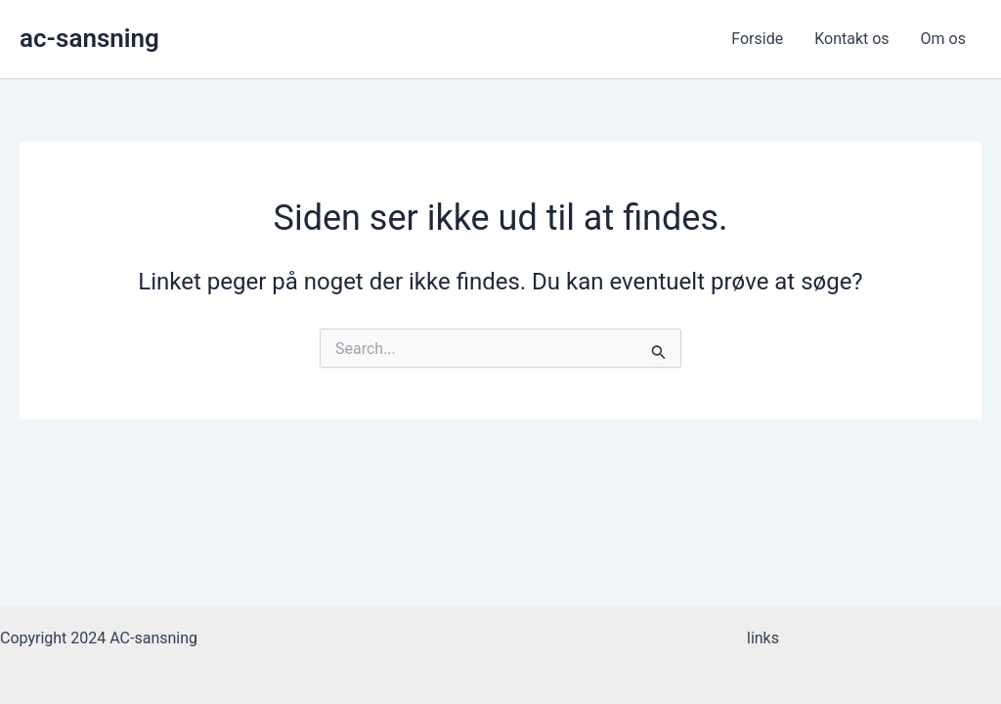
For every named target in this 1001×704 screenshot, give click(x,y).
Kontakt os (851, 38)
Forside (757, 38)
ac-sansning (89, 38)
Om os (943, 38)
